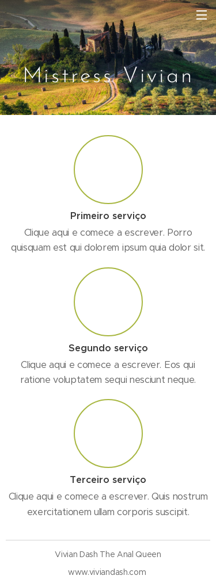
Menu (201, 15)
